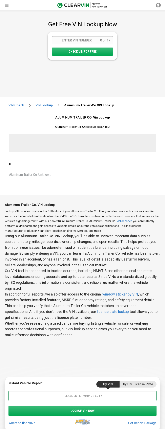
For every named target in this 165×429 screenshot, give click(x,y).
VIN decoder (124, 221)
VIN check (16, 105)
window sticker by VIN (120, 294)
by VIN (108, 384)
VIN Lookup (44, 105)
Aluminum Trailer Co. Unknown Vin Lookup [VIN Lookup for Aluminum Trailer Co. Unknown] (32, 175)
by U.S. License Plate (138, 384)
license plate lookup (113, 311)
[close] (6, 5)
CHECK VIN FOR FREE (82, 51)
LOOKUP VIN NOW (83, 410)
